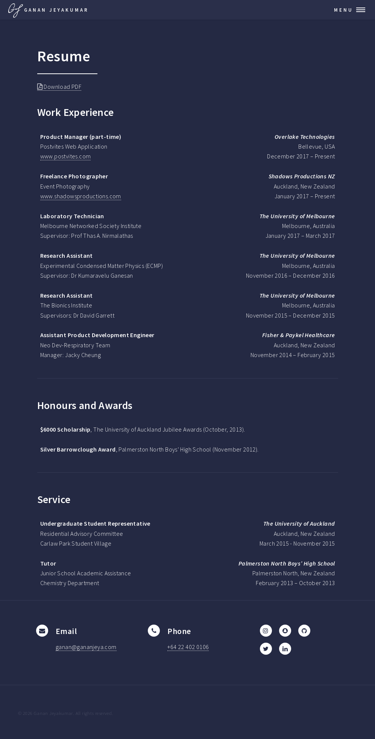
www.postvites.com (65, 156)
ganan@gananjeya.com (86, 647)
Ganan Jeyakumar (48, 10)
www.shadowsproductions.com (80, 196)
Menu (343, 10)
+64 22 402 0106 (188, 647)
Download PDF (59, 86)
